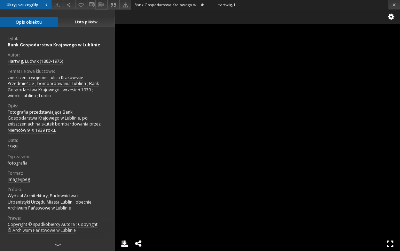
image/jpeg (19, 179)
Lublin (45, 96)
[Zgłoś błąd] (125, 4)
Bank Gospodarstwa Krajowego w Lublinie (54, 45)
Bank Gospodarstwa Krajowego (53, 86)
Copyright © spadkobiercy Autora (41, 224)
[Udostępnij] (69, 4)
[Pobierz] (57, 4)
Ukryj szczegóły (28, 5)
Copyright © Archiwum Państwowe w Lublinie (52, 227)
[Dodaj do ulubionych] (81, 4)
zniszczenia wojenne (28, 78)
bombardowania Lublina (61, 83)
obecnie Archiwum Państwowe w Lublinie (50, 205)
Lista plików (86, 21)
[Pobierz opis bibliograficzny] (101, 5)
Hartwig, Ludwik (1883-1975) (35, 61)
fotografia (18, 163)
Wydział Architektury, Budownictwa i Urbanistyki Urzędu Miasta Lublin (43, 199)
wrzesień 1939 (77, 90)
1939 (12, 147)
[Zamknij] (394, 4)
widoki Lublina (22, 96)
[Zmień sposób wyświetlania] (91, 4)
